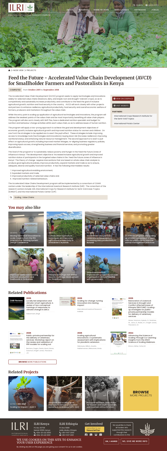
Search (139, 5)
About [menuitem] (70, 9)
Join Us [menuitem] (155, 9)
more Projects (141, 393)
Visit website (121, 105)
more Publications (32, 362)
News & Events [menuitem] (122, 9)
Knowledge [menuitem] (140, 9)
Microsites (153, 5)
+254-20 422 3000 (42, 432)
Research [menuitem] (83, 9)
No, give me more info (134, 442)
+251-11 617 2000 (66, 432)
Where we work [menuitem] (101, 9)
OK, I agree (111, 442)
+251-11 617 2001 (66, 435)
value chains (28, 197)
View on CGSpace (123, 98)
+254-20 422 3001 (42, 435)
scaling (18, 197)
